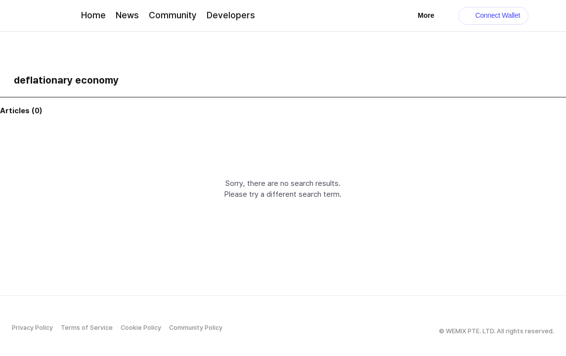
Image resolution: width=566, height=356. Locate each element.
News (127, 15)
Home (93, 15)
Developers (231, 15)
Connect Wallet (494, 15)
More (431, 15)
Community (173, 15)
